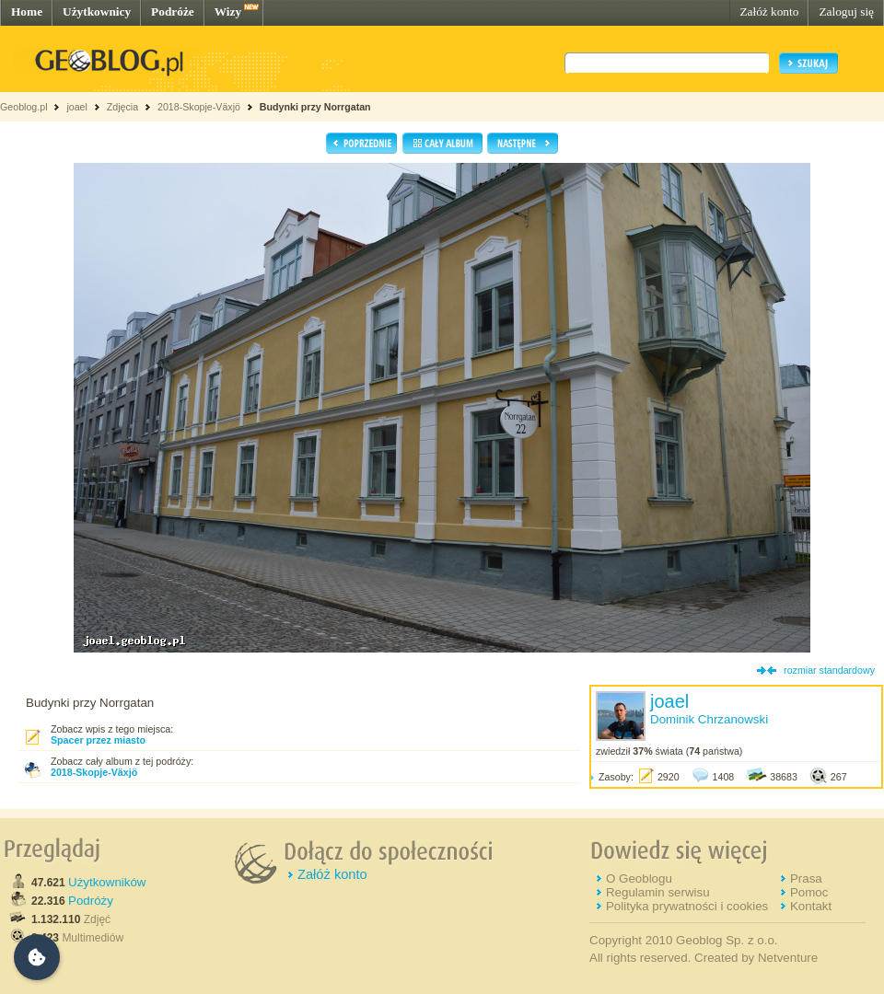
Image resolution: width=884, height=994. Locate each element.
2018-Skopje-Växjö (198, 106)
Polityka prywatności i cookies (687, 906)
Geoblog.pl (24, 106)
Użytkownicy (97, 11)
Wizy (228, 11)
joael (76, 106)
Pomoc (809, 892)
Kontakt (811, 906)
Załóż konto (768, 11)
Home (26, 11)
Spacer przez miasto (98, 740)
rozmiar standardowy (829, 670)
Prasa (806, 878)
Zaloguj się (846, 11)
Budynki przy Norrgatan (315, 106)
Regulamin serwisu (658, 892)
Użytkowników (106, 882)
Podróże (172, 11)
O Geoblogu (639, 878)
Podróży (90, 900)
